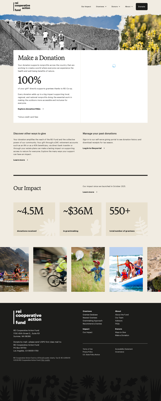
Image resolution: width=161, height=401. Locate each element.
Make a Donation (122, 335)
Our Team (119, 318)
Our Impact (86, 6)
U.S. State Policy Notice (91, 355)
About (129, 6)
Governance (119, 352)
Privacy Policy (88, 352)
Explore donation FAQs (29, 109)
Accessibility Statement (124, 349)
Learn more (19, 160)
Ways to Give (120, 332)
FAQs (117, 324)
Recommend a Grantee (92, 324)
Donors (116, 6)
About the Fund (122, 315)
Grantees (101, 6)
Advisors (118, 321)
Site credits (45, 360)
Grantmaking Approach (92, 321)
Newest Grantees (90, 318)
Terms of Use (88, 349)
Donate (141, 6)
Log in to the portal (92, 148)
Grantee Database (90, 315)
